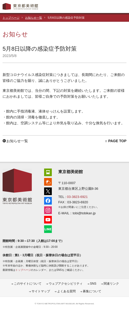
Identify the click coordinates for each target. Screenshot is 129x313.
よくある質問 (66, 291)
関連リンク (111, 283)
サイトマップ (41, 291)
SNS (93, 283)
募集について (92, 291)
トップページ (11, 17)
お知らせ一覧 (33, 17)
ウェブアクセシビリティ (66, 283)
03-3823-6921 (77, 197)
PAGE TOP (117, 141)
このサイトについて (28, 283)
